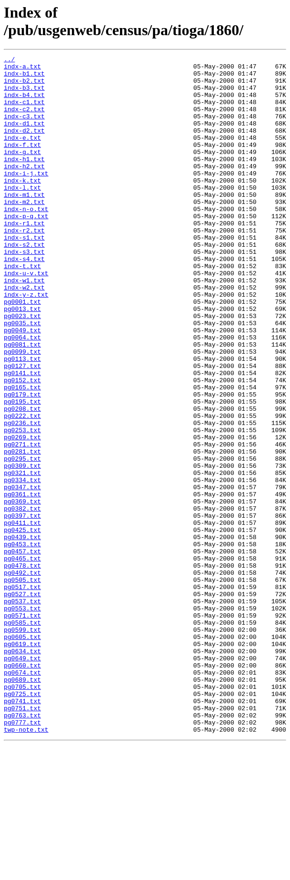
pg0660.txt (22, 787)
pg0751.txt (22, 839)
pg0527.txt (22, 702)
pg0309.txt (22, 548)
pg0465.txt (22, 659)
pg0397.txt (22, 608)
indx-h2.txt (24, 188)
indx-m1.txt (24, 223)
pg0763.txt (22, 847)
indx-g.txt (22, 171)
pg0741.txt (22, 830)
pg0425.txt (22, 625)
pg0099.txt (22, 411)
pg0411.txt (22, 616)
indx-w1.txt (24, 325)
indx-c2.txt (24, 120)
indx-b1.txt (24, 77)
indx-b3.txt (24, 94)
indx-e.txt (22, 154)
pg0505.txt (22, 685)
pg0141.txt (22, 437)
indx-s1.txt (24, 274)
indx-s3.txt (24, 291)
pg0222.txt (22, 488)
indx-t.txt (22, 308)
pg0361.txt (22, 582)
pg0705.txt (22, 813)
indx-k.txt (22, 206)
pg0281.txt (22, 531)
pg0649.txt (22, 779)
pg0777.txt (22, 856)
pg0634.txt (22, 770)
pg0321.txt (22, 556)
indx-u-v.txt (26, 317)
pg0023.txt (22, 368)
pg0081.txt (22, 402)
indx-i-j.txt (26, 197)
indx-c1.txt (24, 111)
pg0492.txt (22, 676)
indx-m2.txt (24, 231)
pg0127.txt (22, 428)
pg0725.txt (22, 822)
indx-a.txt (22, 69)
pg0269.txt (22, 514)
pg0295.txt (22, 539)
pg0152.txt (22, 445)
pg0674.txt (22, 796)
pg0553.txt (22, 719)
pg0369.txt (22, 591)
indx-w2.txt (24, 334)
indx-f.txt (22, 163)
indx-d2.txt (24, 146)
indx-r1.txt (24, 257)
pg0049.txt (22, 385)
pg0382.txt (22, 599)
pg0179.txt (22, 462)
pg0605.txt (22, 753)
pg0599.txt (22, 745)
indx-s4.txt (24, 300)
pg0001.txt (22, 351)
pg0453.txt (22, 642)
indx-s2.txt (24, 283)
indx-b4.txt (24, 103)
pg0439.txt (22, 633)
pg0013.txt (22, 360)
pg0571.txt (22, 728)
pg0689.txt (22, 805)
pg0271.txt (22, 522)
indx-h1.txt (24, 180)
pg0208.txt (22, 479)
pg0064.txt (22, 394)
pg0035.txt (22, 377)
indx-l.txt (22, 214)
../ (9, 60)
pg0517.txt (22, 693)
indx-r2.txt (24, 265)
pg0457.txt (22, 651)
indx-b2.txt (24, 86)
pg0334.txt (22, 565)
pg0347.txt (22, 574)
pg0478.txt (22, 668)
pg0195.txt (22, 471)
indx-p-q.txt (26, 248)
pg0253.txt (22, 505)
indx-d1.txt (24, 137)
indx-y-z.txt (26, 342)
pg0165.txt (22, 454)
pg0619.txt (22, 762)
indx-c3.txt (24, 129)
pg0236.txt (22, 497)
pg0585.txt (22, 736)
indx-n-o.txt (26, 240)
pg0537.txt (22, 710)
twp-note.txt (26, 865)
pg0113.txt (22, 420)
